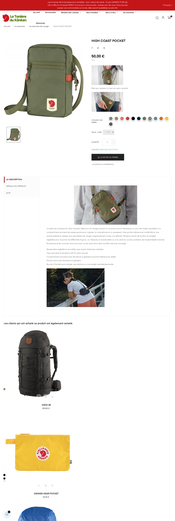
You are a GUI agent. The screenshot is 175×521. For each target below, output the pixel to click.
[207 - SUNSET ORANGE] (161, 118)
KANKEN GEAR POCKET (66, 370)
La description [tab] (16, 180)
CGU (92, 445)
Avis (10, 193)
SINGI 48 (22, 370)
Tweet (98, 48)
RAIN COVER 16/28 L (109, 370)
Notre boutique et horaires (73, 429)
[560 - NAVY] (139, 118)
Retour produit (96, 436)
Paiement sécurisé (98, 431)
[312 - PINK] (48, 348)
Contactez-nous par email (14, 495)
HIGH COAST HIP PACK (152, 370)
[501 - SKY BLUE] (48, 351)
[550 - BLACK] (133, 118)
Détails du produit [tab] (18, 186)
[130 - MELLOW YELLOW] (167, 118)
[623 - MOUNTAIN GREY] (111, 124)
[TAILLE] (108, 132)
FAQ (92, 421)
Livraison (94, 426)
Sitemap (94, 455)
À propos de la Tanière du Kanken (72, 422)
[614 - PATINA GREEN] (144, 118)
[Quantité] (107, 142)
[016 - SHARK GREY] (111, 118)
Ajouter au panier (108, 157)
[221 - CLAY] (116, 118)
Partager (92, 48)
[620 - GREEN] (150, 118)
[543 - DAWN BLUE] (155, 118)
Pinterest (104, 48)
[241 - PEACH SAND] (122, 118)
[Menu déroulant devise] (153, 5)
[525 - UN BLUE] (91, 360)
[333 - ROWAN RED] (127, 118)
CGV (92, 440)
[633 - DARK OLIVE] (5, 361)
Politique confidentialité (100, 450)
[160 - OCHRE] (48, 345)
